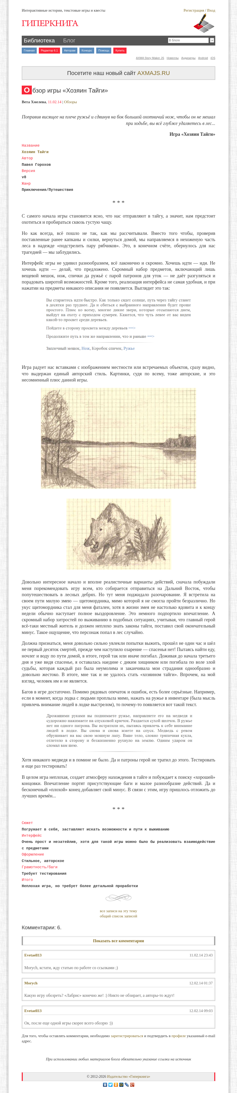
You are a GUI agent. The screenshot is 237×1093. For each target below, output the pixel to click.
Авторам (70, 50)
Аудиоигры (188, 57)
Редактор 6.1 (49, 50)
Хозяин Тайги (35, 152)
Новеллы (173, 57)
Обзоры (70, 102)
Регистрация (193, 10)
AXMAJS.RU (153, 73)
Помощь (103, 50)
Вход (211, 10)
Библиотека (39, 40)
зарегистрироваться (127, 1036)
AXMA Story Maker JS (150, 57)
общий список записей (118, 916)
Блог (69, 40)
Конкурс (87, 50)
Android (203, 57)
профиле (179, 1036)
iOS (213, 57)
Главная (29, 50)
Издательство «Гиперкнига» (128, 1077)
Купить (119, 50)
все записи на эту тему (118, 911)
